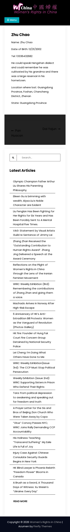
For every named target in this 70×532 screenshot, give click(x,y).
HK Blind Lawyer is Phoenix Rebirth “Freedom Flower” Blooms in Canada (34, 472)
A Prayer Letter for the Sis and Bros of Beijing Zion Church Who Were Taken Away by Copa (33, 412)
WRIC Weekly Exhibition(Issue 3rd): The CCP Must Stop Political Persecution (34, 367)
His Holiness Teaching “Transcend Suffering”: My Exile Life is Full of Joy (32, 442)
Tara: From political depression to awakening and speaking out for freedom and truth (33, 397)
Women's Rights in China (45, 522)
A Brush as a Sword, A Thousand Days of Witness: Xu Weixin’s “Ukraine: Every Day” (33, 487)
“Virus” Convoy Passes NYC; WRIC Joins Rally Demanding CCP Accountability (34, 427)
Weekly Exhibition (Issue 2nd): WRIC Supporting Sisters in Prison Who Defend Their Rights (34, 382)
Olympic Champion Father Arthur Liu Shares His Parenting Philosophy (34, 186)
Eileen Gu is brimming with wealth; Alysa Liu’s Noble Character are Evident (29, 200)
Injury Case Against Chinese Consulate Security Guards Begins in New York (31, 457)
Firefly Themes (42, 526)
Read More (20, 501)
